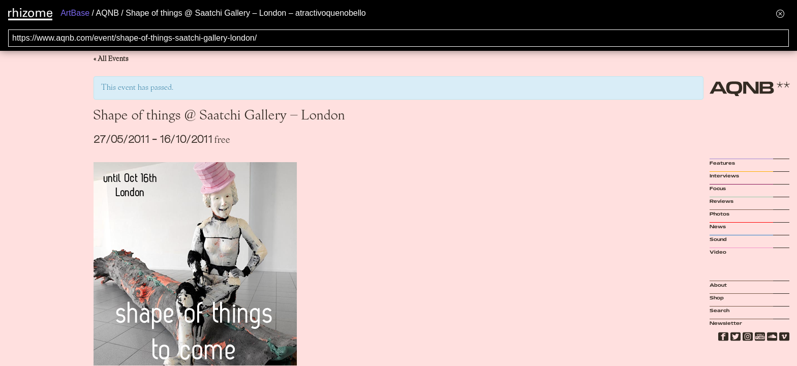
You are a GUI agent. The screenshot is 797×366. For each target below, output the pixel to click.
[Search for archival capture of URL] (398, 38)
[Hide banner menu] (780, 13)
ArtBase (74, 13)
